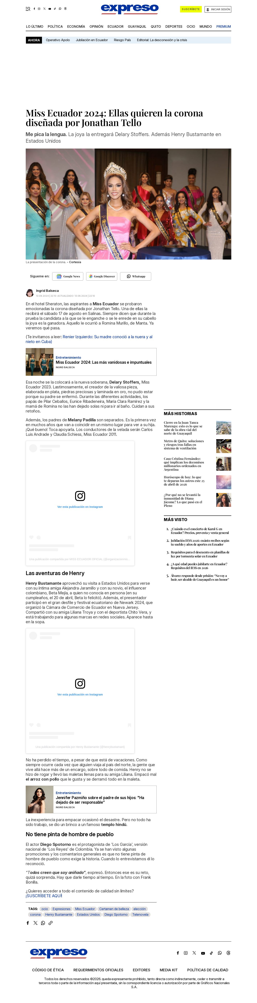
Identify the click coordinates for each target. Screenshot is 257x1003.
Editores (141, 970)
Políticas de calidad (207, 970)
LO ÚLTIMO (34, 26)
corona (35, 914)
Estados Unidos (88, 914)
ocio (191, 26)
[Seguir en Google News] (67, 276)
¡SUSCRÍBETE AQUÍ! (44, 895)
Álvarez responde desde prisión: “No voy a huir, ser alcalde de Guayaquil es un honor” (200, 577)
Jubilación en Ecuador (92, 40)
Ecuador (115, 26)
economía (76, 26)
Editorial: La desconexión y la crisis (162, 40)
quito (156, 26)
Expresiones (61, 909)
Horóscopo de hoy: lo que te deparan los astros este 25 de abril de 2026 (184, 480)
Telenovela (140, 914)
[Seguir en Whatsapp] (135, 276)
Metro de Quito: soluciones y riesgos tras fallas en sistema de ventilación (184, 444)
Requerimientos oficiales (98, 970)
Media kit (169, 970)
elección (140, 909)
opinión (96, 26)
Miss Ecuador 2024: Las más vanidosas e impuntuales (104, 362)
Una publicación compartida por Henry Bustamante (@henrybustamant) (80, 746)
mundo (206, 26)
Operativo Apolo (58, 40)
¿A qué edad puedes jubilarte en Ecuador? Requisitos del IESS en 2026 (199, 566)
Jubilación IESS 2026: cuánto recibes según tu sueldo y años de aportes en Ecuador (200, 542)
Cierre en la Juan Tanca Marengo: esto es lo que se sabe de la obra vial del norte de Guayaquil (183, 427)
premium (223, 26)
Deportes (173, 26)
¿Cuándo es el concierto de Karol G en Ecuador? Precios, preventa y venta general (200, 531)
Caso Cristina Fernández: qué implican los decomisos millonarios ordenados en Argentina (184, 463)
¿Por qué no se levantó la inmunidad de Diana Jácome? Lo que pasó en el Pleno (183, 500)
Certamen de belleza (114, 909)
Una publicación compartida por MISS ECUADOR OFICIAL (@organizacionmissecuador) (84, 559)
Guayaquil (137, 26)
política (55, 26)
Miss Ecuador (85, 909)
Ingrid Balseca (47, 290)
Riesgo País (122, 40)
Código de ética (48, 970)
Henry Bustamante (58, 914)
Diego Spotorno (116, 914)
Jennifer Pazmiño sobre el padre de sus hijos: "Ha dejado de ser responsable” (100, 800)
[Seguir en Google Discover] (101, 276)
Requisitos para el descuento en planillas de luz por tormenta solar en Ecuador (200, 554)
